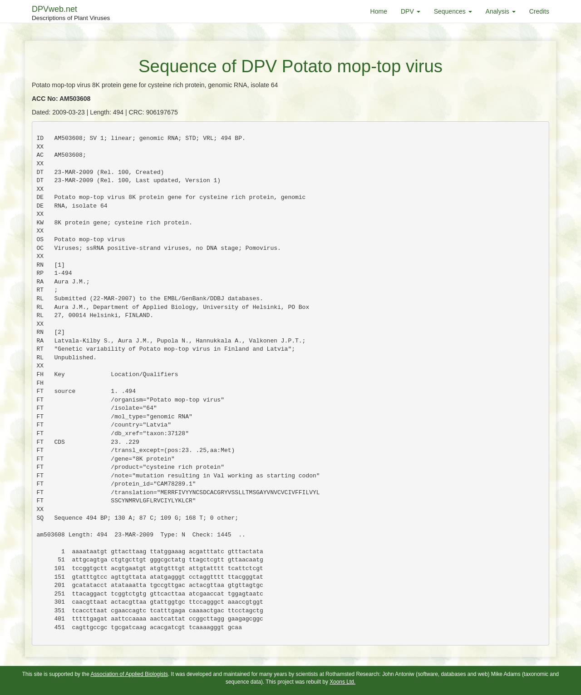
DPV (410, 11)
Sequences (453, 11)
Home (378, 11)
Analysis (501, 11)
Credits (539, 11)
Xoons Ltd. (342, 682)
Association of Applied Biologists (129, 674)
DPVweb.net (71, 14)
